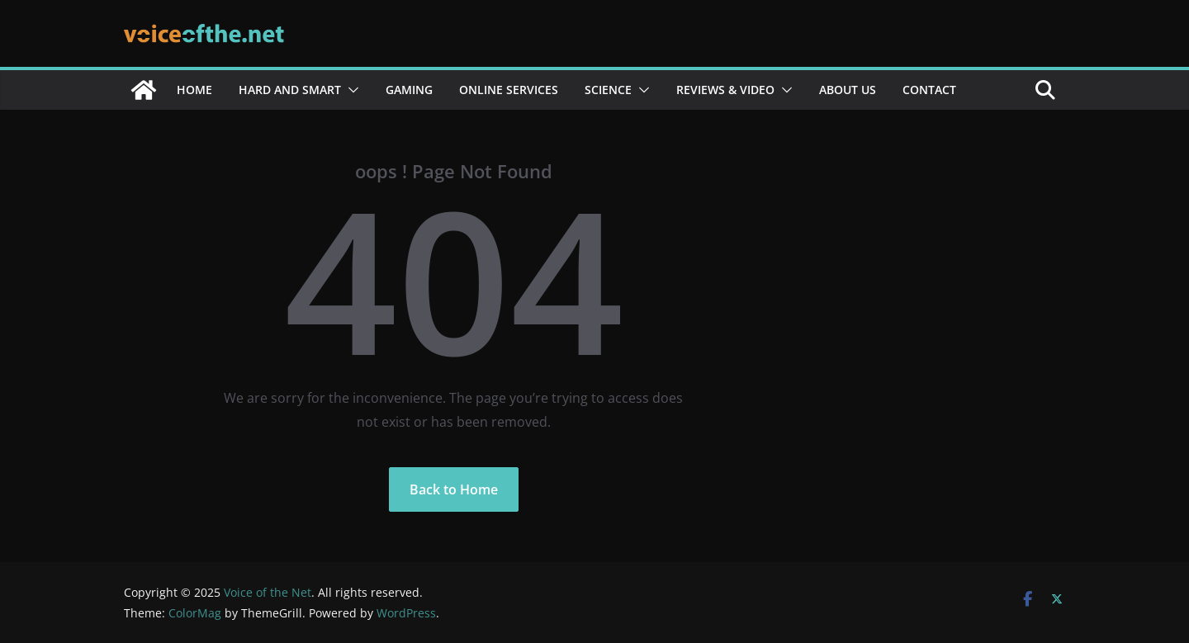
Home (194, 89)
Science (608, 89)
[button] (350, 90)
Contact (929, 89)
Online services (508, 89)
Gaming (409, 89)
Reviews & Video (725, 89)
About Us (847, 89)
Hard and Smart (290, 89)
